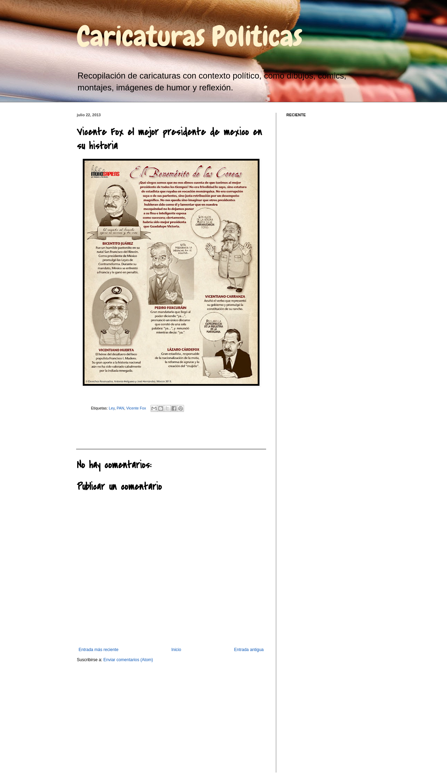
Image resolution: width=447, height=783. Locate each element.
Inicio (176, 649)
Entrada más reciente (98, 649)
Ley (112, 408)
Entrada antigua (249, 649)
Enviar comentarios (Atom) (128, 659)
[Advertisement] (114, 429)
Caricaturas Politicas (189, 36)
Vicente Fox (136, 408)
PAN (120, 408)
